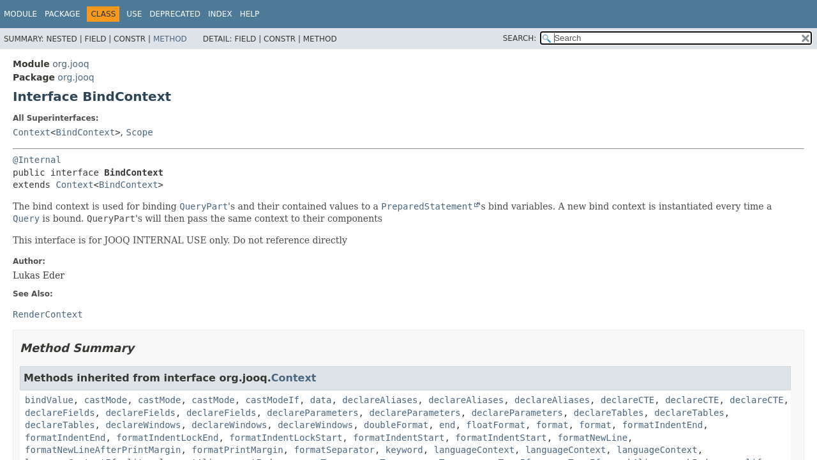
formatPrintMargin (237, 450)
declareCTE (627, 400)
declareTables (609, 413)
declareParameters (312, 413)
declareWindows (143, 425)
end (447, 425)
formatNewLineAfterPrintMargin (103, 450)
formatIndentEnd (662, 425)
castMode (105, 400)
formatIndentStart (398, 438)
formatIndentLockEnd (167, 438)
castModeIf (272, 400)
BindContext (85, 132)
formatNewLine (593, 438)
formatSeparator (334, 450)
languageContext (474, 450)
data (321, 400)
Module (20, 14)
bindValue (49, 400)
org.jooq (70, 64)
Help (250, 14)
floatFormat (495, 425)
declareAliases (379, 400)
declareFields (60, 413)
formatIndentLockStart (285, 438)
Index (220, 14)
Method (170, 38)
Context (31, 132)
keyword (404, 450)
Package (62, 14)
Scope (139, 132)
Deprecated (174, 14)
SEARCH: (520, 38)
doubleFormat (396, 425)
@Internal (37, 160)
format (552, 425)
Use (134, 14)
